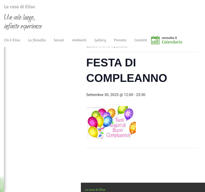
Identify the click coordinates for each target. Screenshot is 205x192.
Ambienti (79, 43)
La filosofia (37, 43)
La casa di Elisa (14, 7)
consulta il (183, 43)
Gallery (100, 43)
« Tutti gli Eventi (102, 56)
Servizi (59, 43)
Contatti (140, 43)
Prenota (120, 43)
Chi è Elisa (12, 43)
